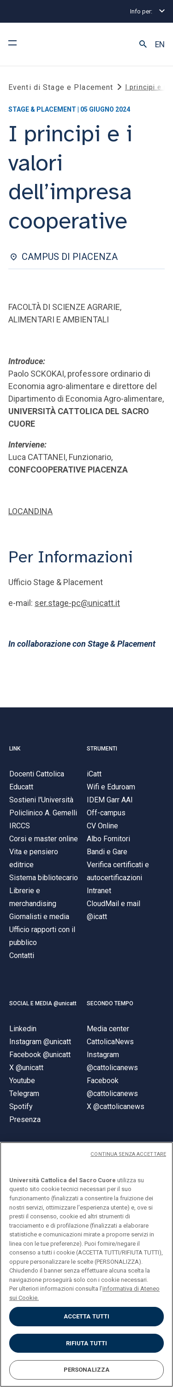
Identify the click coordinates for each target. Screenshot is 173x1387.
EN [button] (160, 44)
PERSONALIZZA (87, 1369)
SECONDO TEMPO (110, 1003)
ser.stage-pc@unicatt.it (77, 603)
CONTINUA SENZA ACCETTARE (128, 1154)
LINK (14, 748)
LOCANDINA (30, 511)
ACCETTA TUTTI (87, 1316)
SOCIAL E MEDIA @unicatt (43, 1003)
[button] (143, 44)
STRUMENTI (102, 748)
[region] (86, 1264)
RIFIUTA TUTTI (86, 1343)
